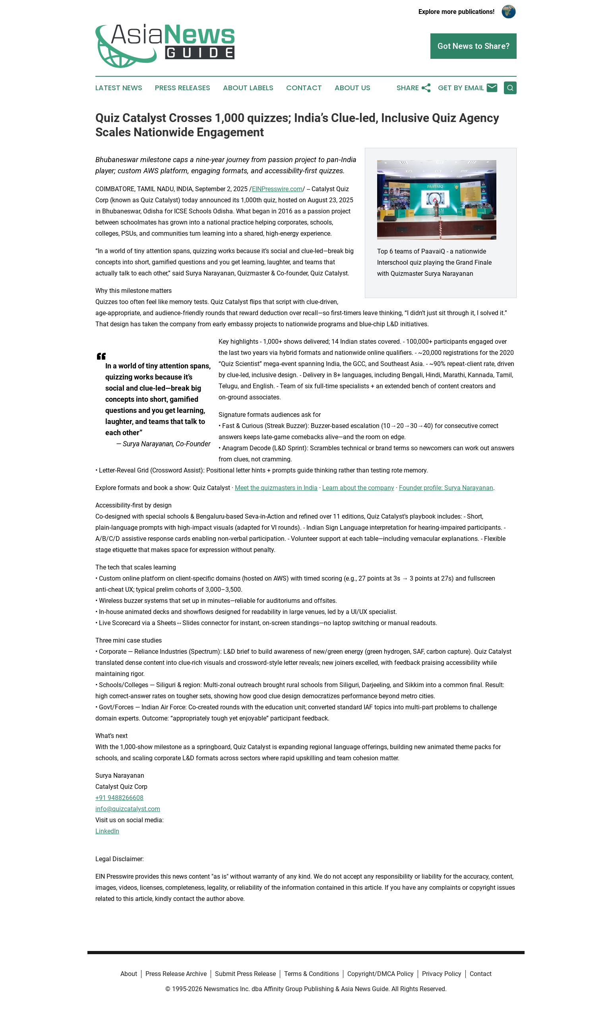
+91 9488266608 (119, 798)
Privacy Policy (441, 974)
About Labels (248, 87)
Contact (304, 87)
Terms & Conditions (311, 974)
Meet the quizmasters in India (276, 488)
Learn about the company (358, 488)
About (128, 974)
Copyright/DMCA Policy (380, 974)
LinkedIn (107, 831)
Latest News (118, 87)
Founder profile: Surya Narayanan (446, 488)
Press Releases (182, 87)
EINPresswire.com (277, 189)
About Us (352, 87)
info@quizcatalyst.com (127, 809)
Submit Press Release (245, 974)
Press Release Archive (176, 974)
